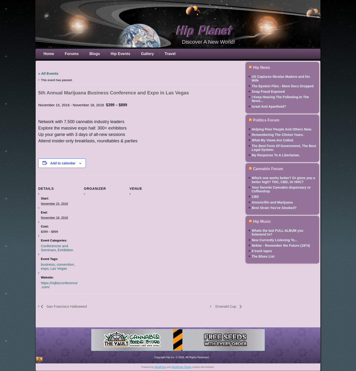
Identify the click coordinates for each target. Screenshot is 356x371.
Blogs (94, 54)
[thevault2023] (178, 351)
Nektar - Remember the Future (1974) (281, 245)
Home (48, 54)
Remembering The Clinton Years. (278, 135)
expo (45, 268)
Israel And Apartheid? (269, 106)
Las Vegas (58, 268)
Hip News (261, 67)
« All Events (48, 73)
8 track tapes (262, 251)
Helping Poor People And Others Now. (282, 129)
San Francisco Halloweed (66, 306)
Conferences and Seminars (54, 248)
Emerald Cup (226, 306)
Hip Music (262, 221)
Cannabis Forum (268, 169)
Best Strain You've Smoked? (274, 208)
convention (65, 264)
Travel (170, 54)
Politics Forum (266, 120)
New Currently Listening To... (275, 240)
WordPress (160, 367)
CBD (255, 197)
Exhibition (65, 250)
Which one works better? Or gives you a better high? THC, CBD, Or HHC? (283, 180)
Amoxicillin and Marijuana (272, 202)
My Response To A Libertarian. (276, 155)
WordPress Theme (181, 367)
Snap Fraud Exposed (268, 91)
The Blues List (263, 256)
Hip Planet (203, 31)
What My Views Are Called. (273, 140)
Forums (72, 54)
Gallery (147, 54)
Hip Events (120, 54)
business (48, 264)
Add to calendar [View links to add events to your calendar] (63, 163)
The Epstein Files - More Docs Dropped (283, 86)
